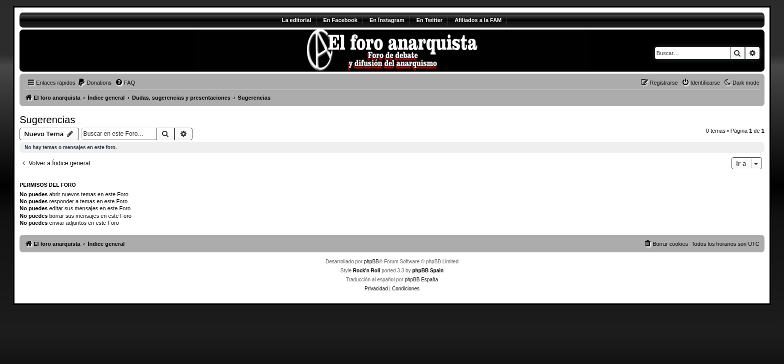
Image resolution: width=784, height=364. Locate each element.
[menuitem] (95, 83)
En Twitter (429, 20)
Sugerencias (47, 119)
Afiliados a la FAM (478, 20)
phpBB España (421, 279)
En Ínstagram (387, 20)
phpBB (371, 261)
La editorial (297, 20)
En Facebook (340, 20)
